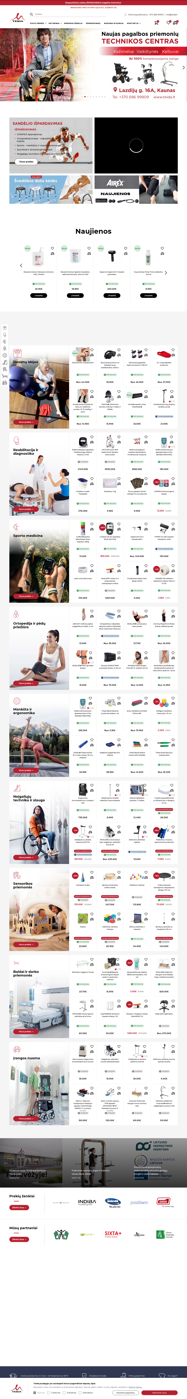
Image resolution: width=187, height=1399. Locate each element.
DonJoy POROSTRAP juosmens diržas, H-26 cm (110, 667)
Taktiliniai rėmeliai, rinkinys (110, 928)
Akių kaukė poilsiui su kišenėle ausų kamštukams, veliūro (110, 365)
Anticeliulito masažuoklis (83, 363)
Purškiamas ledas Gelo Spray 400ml (137, 580)
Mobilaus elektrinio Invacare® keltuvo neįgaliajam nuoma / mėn (164, 1103)
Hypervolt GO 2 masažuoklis (137, 538)
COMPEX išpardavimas (29, 134)
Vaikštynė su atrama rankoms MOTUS (83, 841)
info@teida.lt (172, 15)
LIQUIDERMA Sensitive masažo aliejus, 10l (110, 1015)
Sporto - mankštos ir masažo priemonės (39, 145)
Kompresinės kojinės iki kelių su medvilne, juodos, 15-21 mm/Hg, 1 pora (83, 408)
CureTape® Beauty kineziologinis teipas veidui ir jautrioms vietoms (110, 976)
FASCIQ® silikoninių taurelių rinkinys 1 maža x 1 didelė (110, 406)
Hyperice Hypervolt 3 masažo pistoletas (112, 273)
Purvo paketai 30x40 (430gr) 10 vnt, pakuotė (137, 492)
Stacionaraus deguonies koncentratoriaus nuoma (82, 1060)
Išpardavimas (93, 23)
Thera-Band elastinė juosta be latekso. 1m (110, 712)
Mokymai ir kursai (113, 23)
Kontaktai (133, 23)
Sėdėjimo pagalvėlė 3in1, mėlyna (110, 754)
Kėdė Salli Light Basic (164, 1014)
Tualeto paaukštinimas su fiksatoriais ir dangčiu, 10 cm (164, 800)
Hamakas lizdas (83, 885)
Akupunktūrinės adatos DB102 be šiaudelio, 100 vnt (137, 974)
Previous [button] (3, 67)
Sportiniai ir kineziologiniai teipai (34, 149)
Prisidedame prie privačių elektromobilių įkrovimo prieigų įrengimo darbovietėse (150, 1170)
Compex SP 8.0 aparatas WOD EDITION (110, 538)
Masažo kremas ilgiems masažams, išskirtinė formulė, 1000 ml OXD (75, 273)
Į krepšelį (39, 295)
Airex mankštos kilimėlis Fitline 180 (137, 712)
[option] (93, 64)
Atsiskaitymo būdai (97, 1376)
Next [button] (184, 67)
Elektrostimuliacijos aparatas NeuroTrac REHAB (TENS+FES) (164, 452)
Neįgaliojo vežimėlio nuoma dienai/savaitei (110, 1060)
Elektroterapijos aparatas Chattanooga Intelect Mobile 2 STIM (83, 452)
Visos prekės (37, 23)
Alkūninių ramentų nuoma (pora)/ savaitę (164, 1060)
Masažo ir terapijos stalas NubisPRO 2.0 (137, 1015)
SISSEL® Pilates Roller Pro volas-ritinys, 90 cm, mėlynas (83, 755)
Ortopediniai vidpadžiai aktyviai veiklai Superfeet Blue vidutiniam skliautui (110, 626)
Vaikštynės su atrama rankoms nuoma (137, 1060)
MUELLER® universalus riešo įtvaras (137, 625)
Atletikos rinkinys (137, 885)
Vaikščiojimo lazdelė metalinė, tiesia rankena (110, 799)
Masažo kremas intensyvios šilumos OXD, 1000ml (39, 273)
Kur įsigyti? (173, 1376)
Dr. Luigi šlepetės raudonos (164, 364)
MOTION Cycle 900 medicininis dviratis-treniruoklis (110, 452)
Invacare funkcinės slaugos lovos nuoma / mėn (137, 1103)
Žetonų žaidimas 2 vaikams (137, 928)
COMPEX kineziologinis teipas (164, 492)
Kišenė (83, 927)
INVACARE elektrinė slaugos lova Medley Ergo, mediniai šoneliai (164, 974)
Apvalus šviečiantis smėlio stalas (110, 886)
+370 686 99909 (156, 15)
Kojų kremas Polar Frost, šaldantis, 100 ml (148, 273)
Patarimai (54, 23)
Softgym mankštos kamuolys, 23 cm (164, 712)
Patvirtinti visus (159, 1393)
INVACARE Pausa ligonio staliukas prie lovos (82, 1015)
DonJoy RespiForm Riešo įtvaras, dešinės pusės (164, 625)
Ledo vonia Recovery (83, 578)
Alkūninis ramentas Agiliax (137, 841)
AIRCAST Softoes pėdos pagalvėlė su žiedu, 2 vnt (83, 625)
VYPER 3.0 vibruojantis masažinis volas (164, 538)
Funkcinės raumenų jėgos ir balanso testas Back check (90, 1172)
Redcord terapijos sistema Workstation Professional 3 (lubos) (137, 452)
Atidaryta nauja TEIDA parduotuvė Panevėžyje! (27, 1172)
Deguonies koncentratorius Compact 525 (83, 800)
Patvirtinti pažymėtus (125, 1393)
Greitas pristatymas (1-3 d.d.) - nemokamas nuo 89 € (44, 1376)
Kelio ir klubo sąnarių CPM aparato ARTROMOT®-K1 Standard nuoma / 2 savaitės (110, 1105)
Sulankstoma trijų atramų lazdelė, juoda (164, 405)
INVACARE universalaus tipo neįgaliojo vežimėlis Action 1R (110, 842)
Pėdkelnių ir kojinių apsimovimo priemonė (164, 841)
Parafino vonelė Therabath (82, 492)
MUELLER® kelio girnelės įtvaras (82, 667)
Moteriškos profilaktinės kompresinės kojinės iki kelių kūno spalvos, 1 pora (164, 668)
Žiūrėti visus (18, 1207)
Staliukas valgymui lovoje (83, 972)
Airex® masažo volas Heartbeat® (137, 405)
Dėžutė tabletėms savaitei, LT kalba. (137, 799)
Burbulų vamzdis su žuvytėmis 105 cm (164, 928)
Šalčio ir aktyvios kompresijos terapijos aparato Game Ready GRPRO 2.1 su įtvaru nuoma (83, 1105)
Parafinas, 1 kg (110, 491)
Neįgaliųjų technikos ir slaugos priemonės (40, 154)
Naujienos (93, 231)
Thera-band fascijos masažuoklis (164, 754)
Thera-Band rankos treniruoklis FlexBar (137, 754)
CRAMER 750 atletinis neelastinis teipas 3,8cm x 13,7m (164, 581)
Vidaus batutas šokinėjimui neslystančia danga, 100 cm (164, 887)
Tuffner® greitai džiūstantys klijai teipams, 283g (83, 539)
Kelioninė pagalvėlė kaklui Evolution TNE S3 (137, 364)
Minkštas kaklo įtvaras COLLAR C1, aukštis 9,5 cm (137, 667)
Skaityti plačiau (135, 1387)
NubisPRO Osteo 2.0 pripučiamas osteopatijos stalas (110, 581)
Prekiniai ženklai (73, 23)
